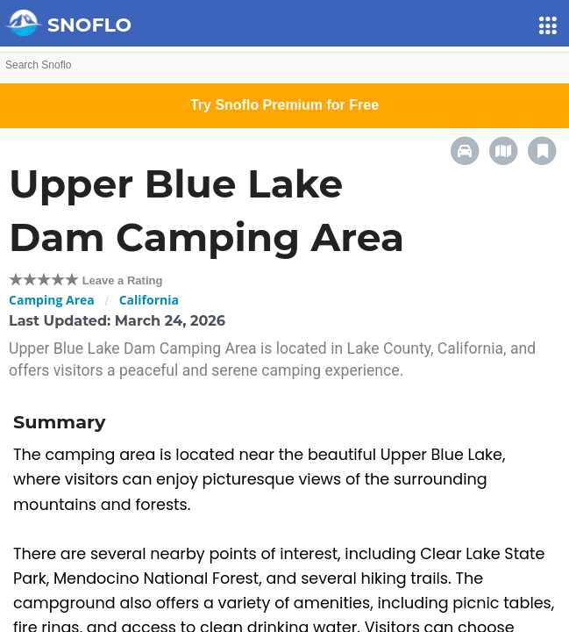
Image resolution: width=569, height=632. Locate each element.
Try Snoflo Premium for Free (284, 104)
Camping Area (52, 299)
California (149, 299)
